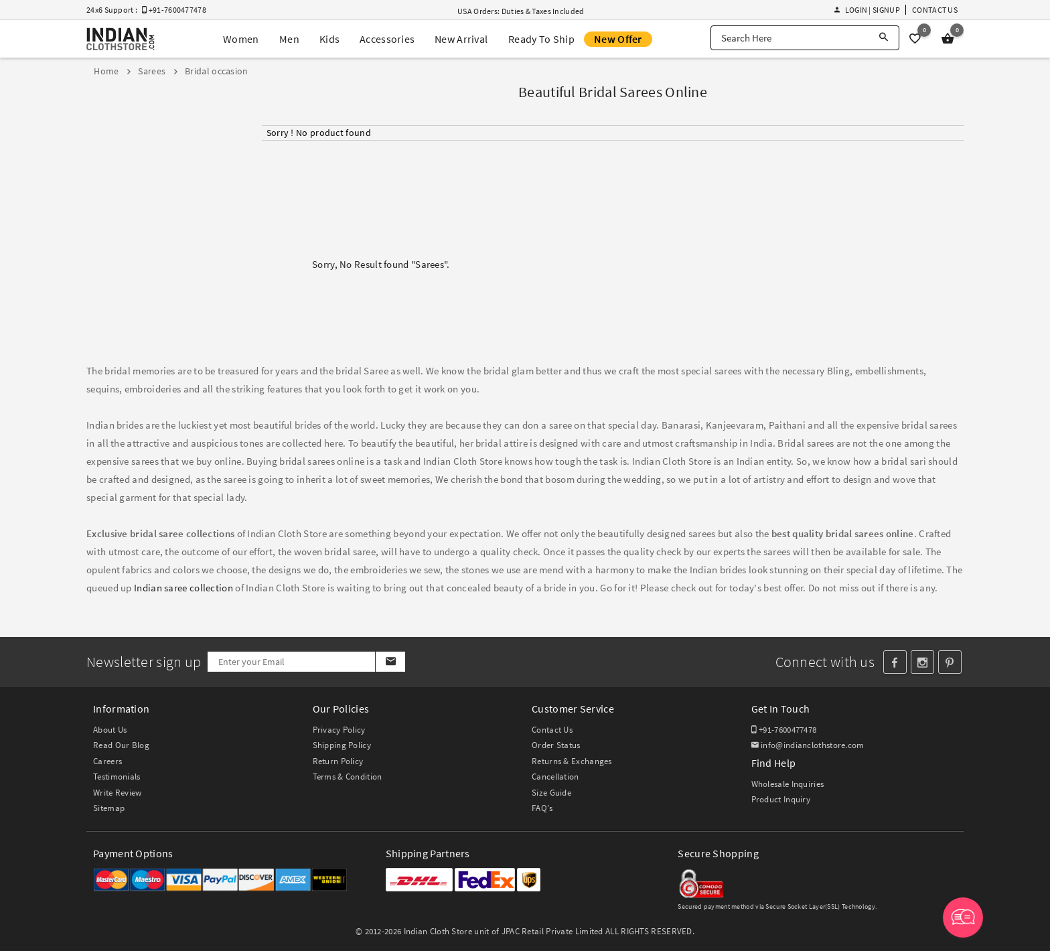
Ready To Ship (541, 39)
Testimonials (117, 776)
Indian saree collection (183, 587)
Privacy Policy (339, 729)
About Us (110, 729)
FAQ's (542, 808)
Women (241, 39)
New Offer (618, 39)
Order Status (556, 745)
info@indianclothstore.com (808, 745)
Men (289, 39)
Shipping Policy (342, 745)
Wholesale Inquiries (787, 784)
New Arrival (461, 39)
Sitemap (109, 808)
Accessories (387, 39)
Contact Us (935, 10)
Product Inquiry (781, 799)
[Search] (884, 38)
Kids (329, 39)
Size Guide (551, 792)
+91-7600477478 (784, 729)
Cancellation (555, 776)
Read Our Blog (121, 745)
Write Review (117, 792)
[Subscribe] (390, 662)
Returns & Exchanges (572, 761)
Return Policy (338, 761)
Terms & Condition (347, 776)
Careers (107, 761)
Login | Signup (867, 10)
